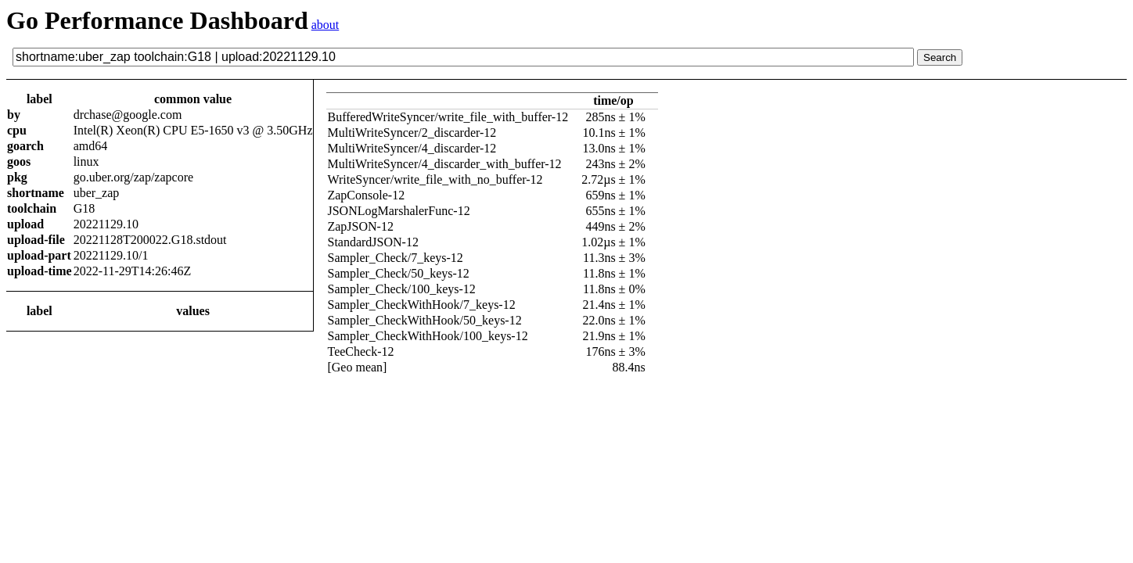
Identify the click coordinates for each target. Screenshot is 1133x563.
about (325, 24)
